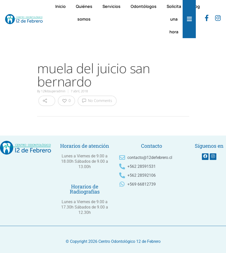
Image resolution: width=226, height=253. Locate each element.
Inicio (60, 6)
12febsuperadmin (53, 91)
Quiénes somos (84, 13)
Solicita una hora (174, 19)
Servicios (111, 6)
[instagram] (218, 19)
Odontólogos (144, 6)
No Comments (97, 100)
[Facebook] (207, 19)
